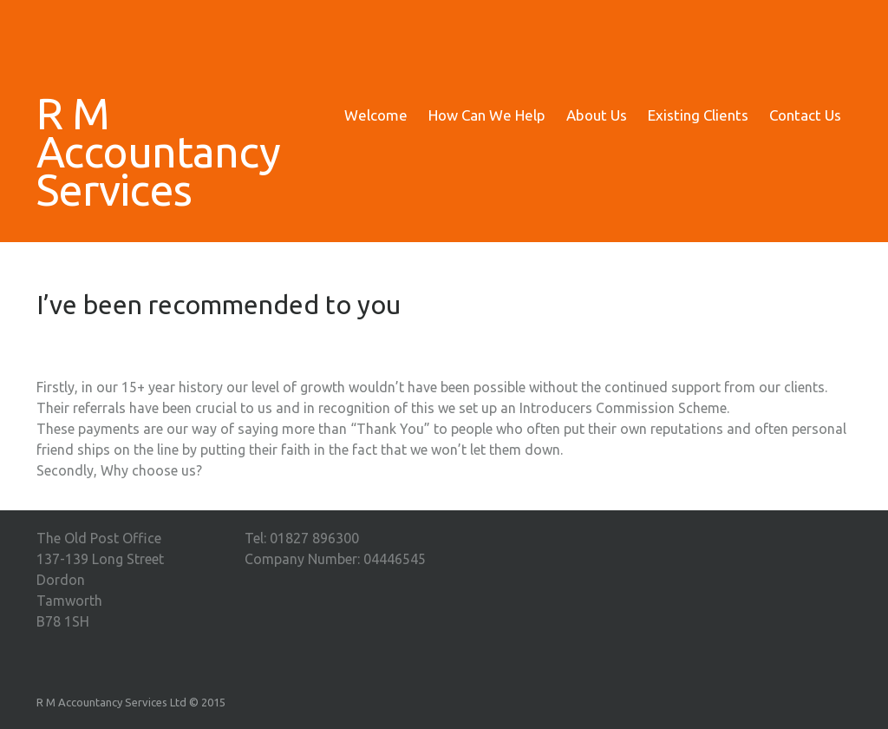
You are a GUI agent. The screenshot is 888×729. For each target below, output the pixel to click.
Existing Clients (698, 115)
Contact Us (805, 115)
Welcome (376, 115)
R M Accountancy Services (131, 151)
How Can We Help (486, 115)
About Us (596, 115)
